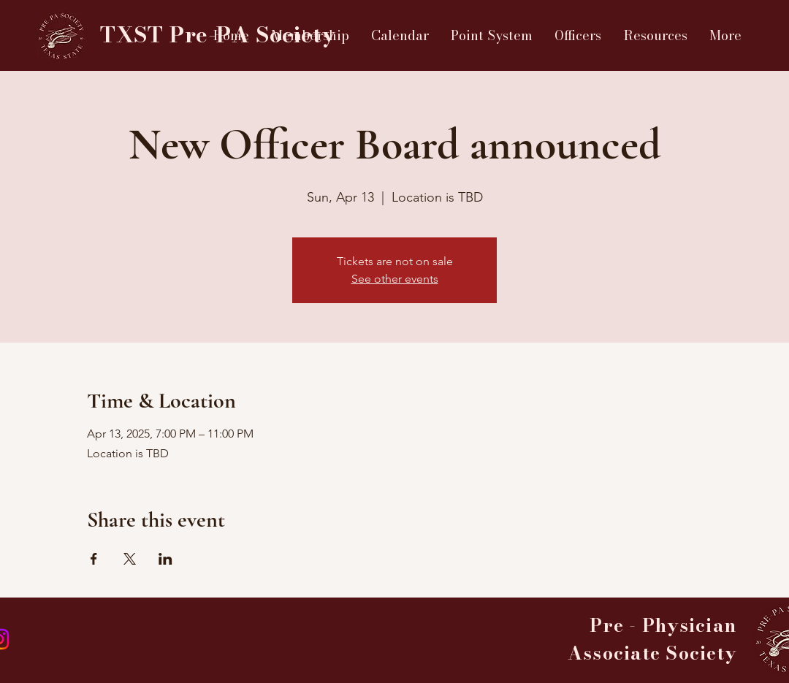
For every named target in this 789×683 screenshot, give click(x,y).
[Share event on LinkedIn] (165, 559)
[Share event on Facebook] (94, 559)
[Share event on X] (130, 559)
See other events (394, 279)
